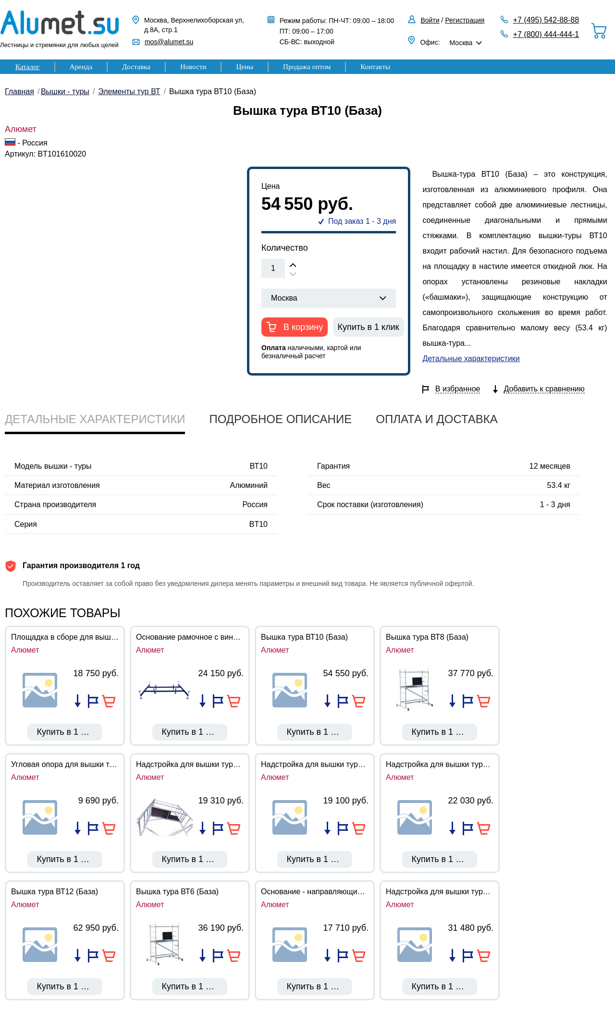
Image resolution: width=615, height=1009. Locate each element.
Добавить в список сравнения (77, 701)
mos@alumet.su (169, 42)
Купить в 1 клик (368, 327)
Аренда (81, 67)
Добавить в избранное (93, 701)
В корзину (302, 327)
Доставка (136, 67)
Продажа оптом (307, 67)
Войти (429, 20)
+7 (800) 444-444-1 (546, 34)
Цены (244, 67)
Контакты (375, 67)
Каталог (27, 67)
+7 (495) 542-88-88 (546, 20)
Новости (193, 67)
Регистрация (465, 20)
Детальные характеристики (470, 358)
